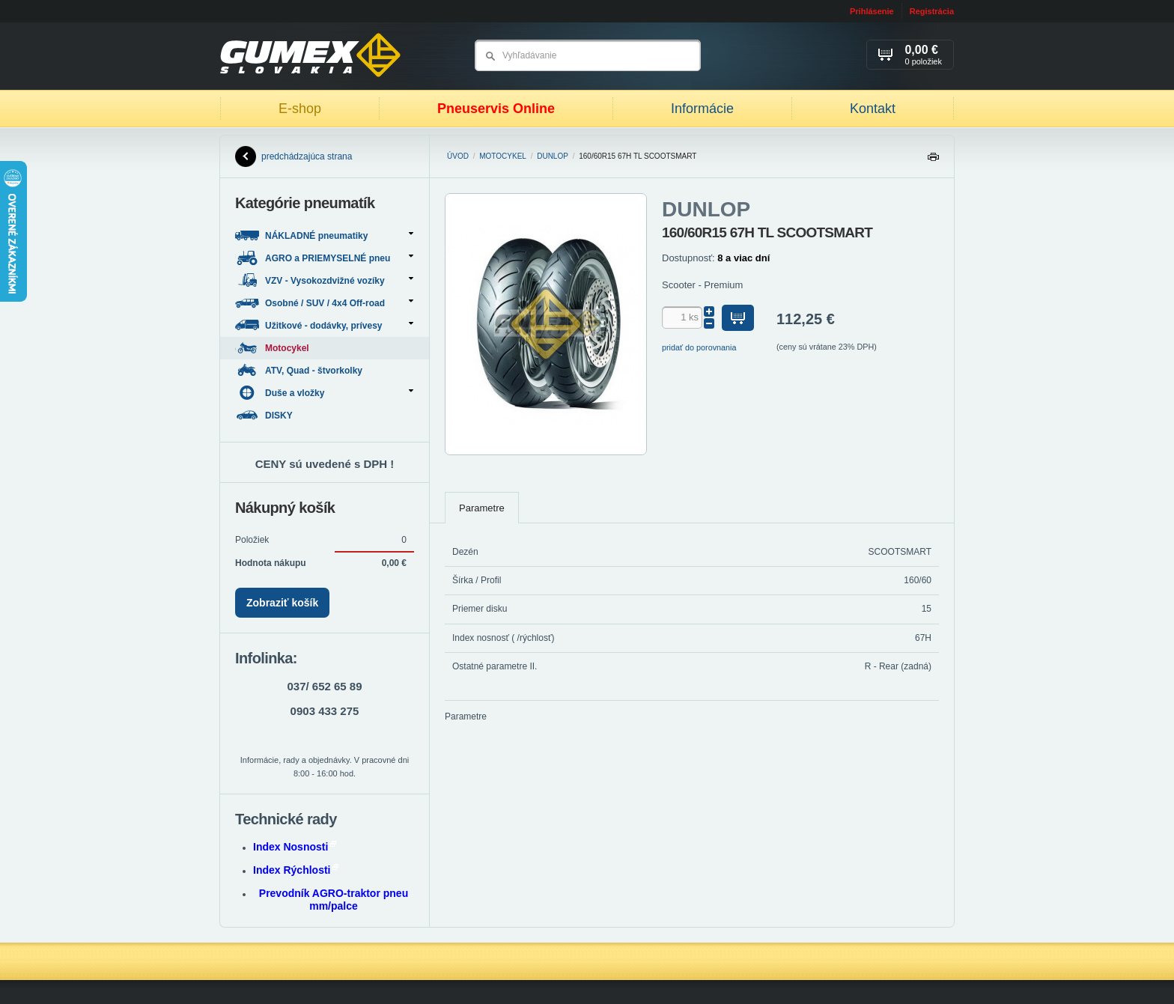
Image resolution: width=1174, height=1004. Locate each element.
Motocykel (502, 156)
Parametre (482, 508)
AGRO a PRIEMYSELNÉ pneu (324, 258)
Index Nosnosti (294, 847)
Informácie (702, 108)
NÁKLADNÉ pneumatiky (324, 235)
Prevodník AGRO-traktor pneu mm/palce (333, 899)
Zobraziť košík (282, 603)
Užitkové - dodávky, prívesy (324, 325)
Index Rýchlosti (295, 870)
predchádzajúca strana (293, 156)
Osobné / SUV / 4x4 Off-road (324, 303)
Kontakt (872, 108)
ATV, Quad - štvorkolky (300, 370)
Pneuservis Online (496, 108)
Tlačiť (933, 160)
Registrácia (932, 11)
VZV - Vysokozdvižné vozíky (324, 280)
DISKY (265, 415)
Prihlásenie (872, 11)
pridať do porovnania (699, 347)
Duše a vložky (324, 393)
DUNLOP (552, 156)
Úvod (458, 156)
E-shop (300, 108)
